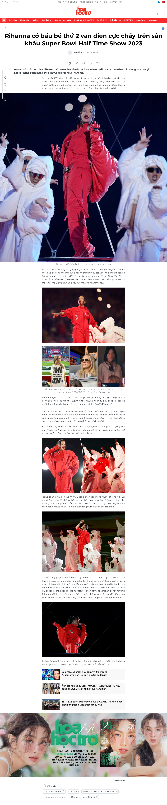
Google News (163, 29)
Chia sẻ (5, 77)
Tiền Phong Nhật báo (90, 2)
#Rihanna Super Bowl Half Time (100, 791)
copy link (83, 63)
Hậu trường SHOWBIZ (84, 20)
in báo (90, 63)
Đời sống (13, 20)
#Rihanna (73, 791)
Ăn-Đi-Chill (102, 20)
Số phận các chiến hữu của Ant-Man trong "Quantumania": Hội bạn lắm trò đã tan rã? (84, 673)
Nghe (5, 70)
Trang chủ (4, 20)
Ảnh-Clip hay (115, 20)
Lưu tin (5, 84)
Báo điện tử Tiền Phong (83, 11)
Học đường (46, 20)
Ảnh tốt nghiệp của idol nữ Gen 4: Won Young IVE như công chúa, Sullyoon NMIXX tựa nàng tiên (91, 687)
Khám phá (24, 20)
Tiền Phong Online (67, 2)
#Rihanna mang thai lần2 (84, 797)
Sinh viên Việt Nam (113, 2)
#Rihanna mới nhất (54, 791)
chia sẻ (69, 63)
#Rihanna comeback (54, 797)
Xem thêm (163, 20)
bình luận (97, 63)
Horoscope (153, 20)
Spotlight (140, 20)
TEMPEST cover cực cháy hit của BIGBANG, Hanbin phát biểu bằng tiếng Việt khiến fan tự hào (92, 703)
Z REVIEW (128, 20)
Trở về (5, 98)
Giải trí (35, 20)
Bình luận (5, 91)
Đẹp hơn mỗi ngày (63, 20)
